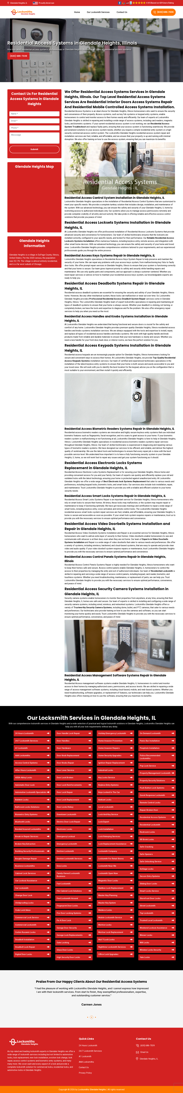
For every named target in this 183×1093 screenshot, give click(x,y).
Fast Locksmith (64, 883)
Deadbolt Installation (24, 939)
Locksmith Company (107, 851)
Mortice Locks (104, 925)
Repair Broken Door (149, 810)
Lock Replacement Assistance (112, 844)
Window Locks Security (150, 950)
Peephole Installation (149, 748)
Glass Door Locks (65, 950)
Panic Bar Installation (150, 741)
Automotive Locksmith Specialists (30, 792)
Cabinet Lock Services (25, 873)
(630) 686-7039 (163, 12)
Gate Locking (63, 942)
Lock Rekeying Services (109, 836)
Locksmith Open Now (108, 873)
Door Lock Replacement (68, 800)
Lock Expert (103, 822)
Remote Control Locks (150, 802)
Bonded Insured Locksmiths (28, 829)
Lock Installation (106, 829)
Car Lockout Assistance (26, 880)
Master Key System (107, 903)
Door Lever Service (65, 770)
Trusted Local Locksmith (151, 920)
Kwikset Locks (104, 800)
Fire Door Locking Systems (69, 913)
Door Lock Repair (65, 792)
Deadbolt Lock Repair (25, 947)
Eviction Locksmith (65, 851)
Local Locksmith (105, 807)
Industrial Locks (105, 770)
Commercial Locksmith (25, 925)
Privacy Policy (85, 1073)
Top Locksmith (146, 913)
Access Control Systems (26, 763)
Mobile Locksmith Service (110, 917)
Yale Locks (145, 957)
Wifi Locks (144, 942)
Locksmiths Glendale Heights (92, 1089)
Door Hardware (64, 748)
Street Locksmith (147, 906)
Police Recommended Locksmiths (150, 757)
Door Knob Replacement (68, 755)
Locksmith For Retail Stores (111, 858)
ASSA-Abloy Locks (23, 777)
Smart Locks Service (149, 891)
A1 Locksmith (21, 748)
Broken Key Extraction (25, 844)
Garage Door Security (67, 928)
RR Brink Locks (147, 839)
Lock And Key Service (108, 814)
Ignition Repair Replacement (111, 763)
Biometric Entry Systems (26, 814)
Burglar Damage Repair (26, 858)
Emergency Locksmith (67, 844)
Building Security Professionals (29, 851)
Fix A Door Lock (64, 920)
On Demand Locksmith (150, 733)
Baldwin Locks (21, 800)
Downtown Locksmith (66, 814)
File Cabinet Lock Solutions (69, 891)
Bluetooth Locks (22, 822)
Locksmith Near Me (107, 866)
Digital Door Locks (23, 954)
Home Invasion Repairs (109, 748)
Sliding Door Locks (148, 883)
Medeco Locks (105, 910)
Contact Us (122, 12)
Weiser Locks (146, 935)
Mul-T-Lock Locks (106, 939)
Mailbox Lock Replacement (110, 888)
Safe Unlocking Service (150, 861)
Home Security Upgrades (109, 755)
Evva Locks (62, 866)
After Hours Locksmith (25, 770)
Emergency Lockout (66, 836)
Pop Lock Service (148, 766)
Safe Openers (146, 854)
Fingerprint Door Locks (67, 906)
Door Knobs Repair (65, 763)
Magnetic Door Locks (108, 880)
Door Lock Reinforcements (69, 785)
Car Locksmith (21, 888)
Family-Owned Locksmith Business (68, 875)
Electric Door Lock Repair (68, 822)
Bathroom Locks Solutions (27, 807)
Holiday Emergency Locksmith (112, 733)
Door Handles (63, 741)
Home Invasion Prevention (110, 741)
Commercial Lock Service (27, 917)
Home (77, 12)
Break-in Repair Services (26, 836)
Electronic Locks (64, 829)
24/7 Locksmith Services (26, 741)
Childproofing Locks (24, 903)
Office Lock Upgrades (108, 954)
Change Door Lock (23, 895)
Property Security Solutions (152, 780)
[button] (87, 1017)
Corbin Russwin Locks (25, 932)
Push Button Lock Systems (152, 788)
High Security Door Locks (68, 957)
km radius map (34, 200)
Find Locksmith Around (67, 898)
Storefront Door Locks (150, 898)
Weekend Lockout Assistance (153, 928)
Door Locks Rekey (65, 807)
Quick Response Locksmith (152, 795)
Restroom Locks (147, 832)
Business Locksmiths (25, 866)
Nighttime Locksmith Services (112, 947)
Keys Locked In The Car (109, 792)
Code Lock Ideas (23, 910)
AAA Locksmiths (22, 755)
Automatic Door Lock (25, 785)
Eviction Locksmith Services (69, 858)
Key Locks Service (106, 777)
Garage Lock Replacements (69, 935)
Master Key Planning (107, 895)
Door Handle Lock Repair (68, 733)
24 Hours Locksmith (24, 733)
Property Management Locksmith (155, 773)
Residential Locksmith (150, 825)
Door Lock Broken (65, 777)
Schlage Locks (146, 869)
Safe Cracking (146, 847)
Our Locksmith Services (98, 12)
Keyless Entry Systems (108, 785)
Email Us (144, 1052)
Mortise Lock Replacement (110, 932)
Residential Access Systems (153, 817)
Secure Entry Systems (150, 876)
